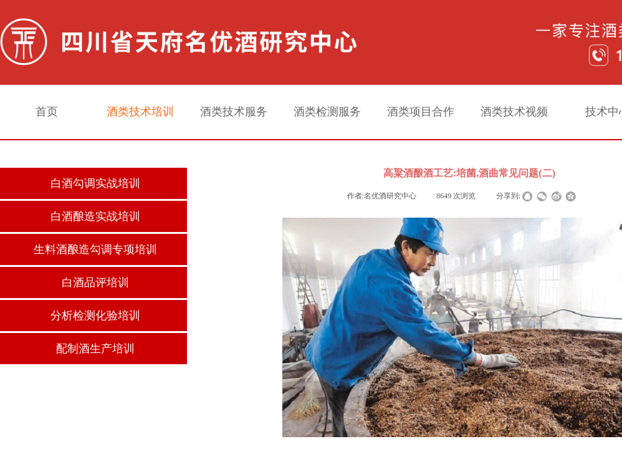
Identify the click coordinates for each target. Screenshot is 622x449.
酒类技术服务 (233, 111)
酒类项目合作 (420, 111)
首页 (47, 111)
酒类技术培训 (140, 111)
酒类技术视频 (514, 111)
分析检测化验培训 (95, 315)
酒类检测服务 (327, 111)
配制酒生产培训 (95, 348)
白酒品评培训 (95, 282)
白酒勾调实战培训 (95, 183)
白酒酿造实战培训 (95, 216)
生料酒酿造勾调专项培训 (95, 249)
